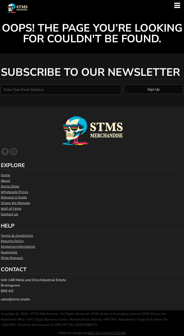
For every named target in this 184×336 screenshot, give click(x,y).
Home (5, 175)
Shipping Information (18, 246)
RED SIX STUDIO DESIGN (107, 333)
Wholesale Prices (14, 192)
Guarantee (9, 252)
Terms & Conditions (17, 235)
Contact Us (9, 214)
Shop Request (12, 258)
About (5, 181)
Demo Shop (10, 186)
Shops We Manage (15, 203)
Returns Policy (12, 241)
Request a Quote (14, 197)
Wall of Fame (11, 208)
